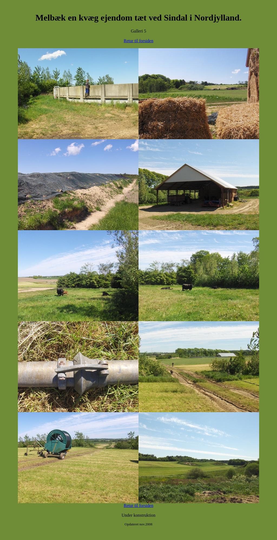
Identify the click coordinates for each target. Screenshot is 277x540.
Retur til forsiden (138, 40)
